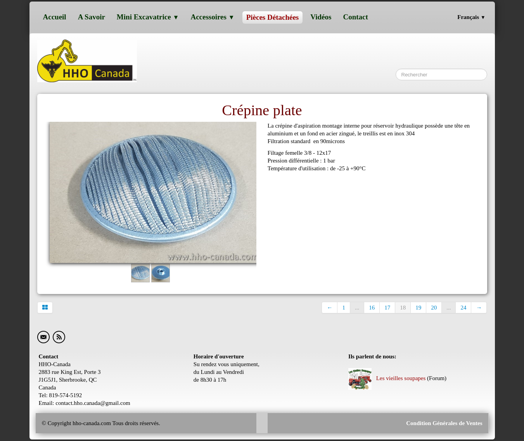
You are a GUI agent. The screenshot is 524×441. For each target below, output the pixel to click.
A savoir (91, 17)
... (357, 307)
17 (387, 307)
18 (403, 307)
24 (463, 307)
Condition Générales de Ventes (443, 423)
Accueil (54, 17)
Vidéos (320, 17)
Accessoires (212, 17)
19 (418, 307)
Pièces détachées (272, 17)
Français (471, 17)
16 (372, 307)
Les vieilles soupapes (386, 378)
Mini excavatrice (148, 17)
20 (434, 307)
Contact (355, 17)
